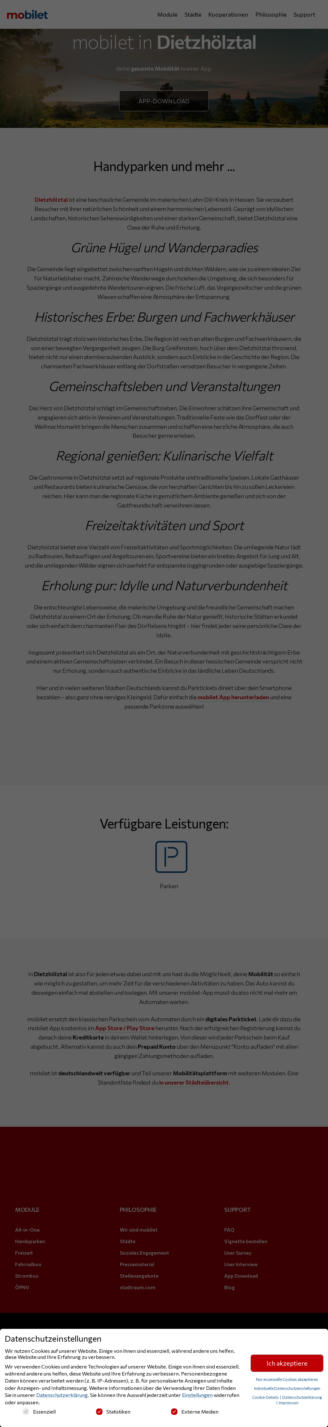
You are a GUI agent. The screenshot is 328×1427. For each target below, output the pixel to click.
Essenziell (39, 1412)
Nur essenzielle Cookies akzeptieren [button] (287, 1380)
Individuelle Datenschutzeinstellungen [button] (287, 1389)
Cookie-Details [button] (265, 1398)
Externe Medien (194, 1412)
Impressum (289, 1403)
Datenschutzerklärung (62, 1396)
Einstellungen (197, 1396)
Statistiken (113, 1412)
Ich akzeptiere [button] (287, 1364)
